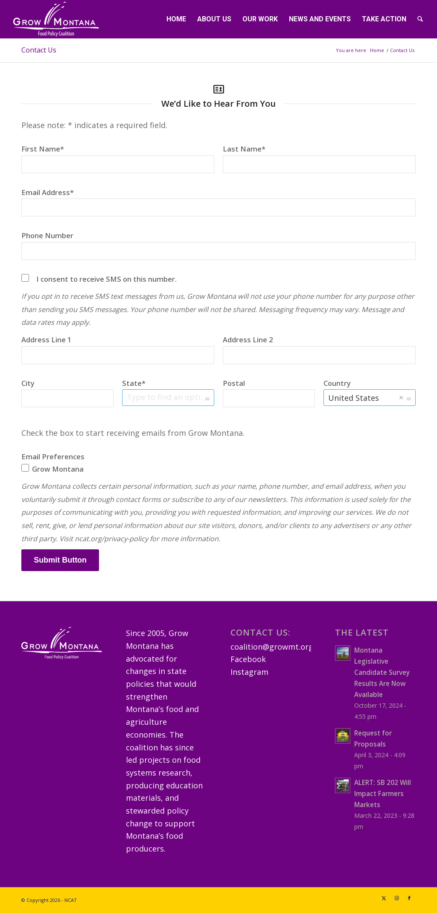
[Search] (420, 19)
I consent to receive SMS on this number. (106, 279)
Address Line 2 (248, 339)
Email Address (45, 192)
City (28, 383)
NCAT (70, 900)
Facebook (248, 659)
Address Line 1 (46, 339)
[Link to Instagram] (396, 898)
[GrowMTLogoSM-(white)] (56, 19)
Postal (234, 383)
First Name (40, 149)
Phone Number (47, 235)
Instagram (249, 672)
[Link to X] (383, 898)
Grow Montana (52, 469)
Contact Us (38, 50)
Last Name (242, 149)
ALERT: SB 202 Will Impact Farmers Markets (382, 793)
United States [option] (353, 398)
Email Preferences (52, 456)
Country (337, 383)
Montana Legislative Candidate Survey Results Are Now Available (382, 672)
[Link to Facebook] (409, 898)
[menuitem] (176, 19)
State (132, 383)
